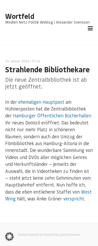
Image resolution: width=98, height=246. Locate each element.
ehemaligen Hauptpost (41, 102)
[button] (9, 236)
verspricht (73, 198)
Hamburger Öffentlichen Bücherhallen (52, 115)
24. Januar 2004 (17, 61)
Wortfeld (19, 16)
